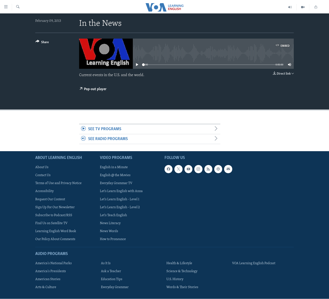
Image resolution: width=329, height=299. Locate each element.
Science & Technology (181, 271)
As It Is (106, 263)
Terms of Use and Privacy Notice (58, 183)
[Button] (42, 43)
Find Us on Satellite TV (51, 223)
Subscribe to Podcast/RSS (53, 215)
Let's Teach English (113, 215)
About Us (41, 167)
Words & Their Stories (182, 287)
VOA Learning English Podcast (253, 263)
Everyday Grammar (115, 287)
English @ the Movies (115, 175)
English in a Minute (114, 167)
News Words (109, 231)
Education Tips (111, 279)
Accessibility (44, 191)
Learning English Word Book (55, 231)
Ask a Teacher (111, 271)
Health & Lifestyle (179, 263)
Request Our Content (50, 199)
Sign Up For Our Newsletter (55, 207)
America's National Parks (53, 263)
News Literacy (110, 223)
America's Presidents (50, 271)
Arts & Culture (45, 287)
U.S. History (174, 279)
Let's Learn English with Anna (121, 191)
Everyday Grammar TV (116, 183)
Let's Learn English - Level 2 (120, 207)
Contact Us (43, 175)
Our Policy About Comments (55, 239)
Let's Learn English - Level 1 (119, 199)
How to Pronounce (113, 239)
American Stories (47, 279)
